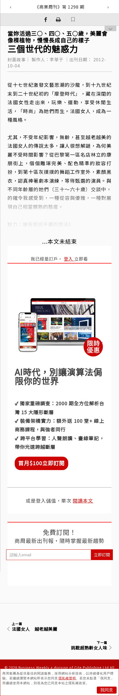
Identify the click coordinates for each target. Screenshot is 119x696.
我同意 (106, 690)
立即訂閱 (102, 554)
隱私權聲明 (67, 678)
